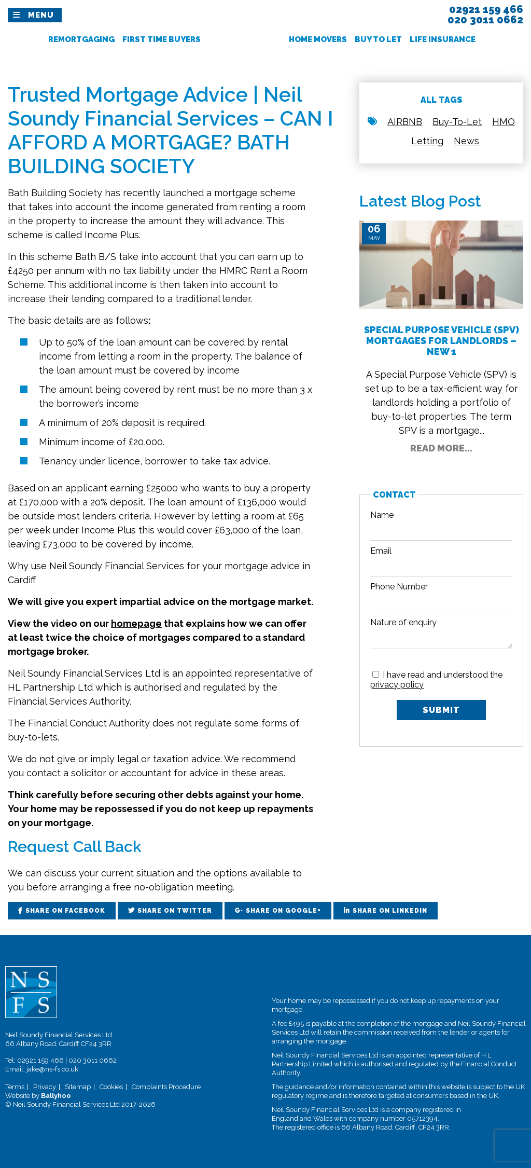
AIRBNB (404, 121)
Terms (14, 1087)
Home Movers (318, 39)
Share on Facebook (65, 910)
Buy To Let (378, 39)
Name (382, 515)
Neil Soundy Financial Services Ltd (84, 673)
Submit (441, 710)
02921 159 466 (40, 1060)
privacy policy (397, 685)
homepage (136, 623)
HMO (503, 121)
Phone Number (399, 587)
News (466, 140)
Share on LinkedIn (390, 910)
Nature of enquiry (403, 622)
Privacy (44, 1087)
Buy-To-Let (457, 121)
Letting (427, 140)
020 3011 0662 (92, 1060)
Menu (41, 15)
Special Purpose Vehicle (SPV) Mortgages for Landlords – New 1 (441, 340)
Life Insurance (443, 39)
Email (381, 551)
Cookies (111, 1087)
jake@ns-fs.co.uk (52, 1069)
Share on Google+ (283, 910)
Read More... (441, 448)
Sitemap (78, 1087)
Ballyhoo (56, 1096)
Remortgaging (81, 39)
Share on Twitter (174, 910)
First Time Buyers (161, 39)
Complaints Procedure (166, 1087)
